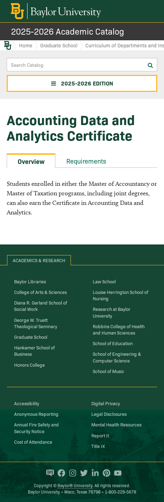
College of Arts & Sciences (40, 292)
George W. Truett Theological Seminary (35, 323)
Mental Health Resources (116, 424)
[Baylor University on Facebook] (59, 473)
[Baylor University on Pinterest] (104, 473)
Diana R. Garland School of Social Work (40, 305)
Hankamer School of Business (34, 350)
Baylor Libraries (30, 281)
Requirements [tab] (86, 160)
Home (25, 45)
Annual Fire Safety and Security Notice (36, 427)
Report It (100, 435)
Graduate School (59, 45)
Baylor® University (74, 485)
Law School (104, 281)
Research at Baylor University (111, 312)
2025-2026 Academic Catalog (67, 31)
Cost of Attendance (33, 441)
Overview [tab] (31, 161)
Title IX (98, 446)
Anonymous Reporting (36, 414)
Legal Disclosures (109, 414)
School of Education (113, 343)
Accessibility (26, 403)
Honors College (29, 364)
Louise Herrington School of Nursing (120, 295)
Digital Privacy (105, 403)
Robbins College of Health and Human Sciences (119, 329)
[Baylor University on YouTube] (116, 473)
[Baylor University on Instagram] (71, 473)
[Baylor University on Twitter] (82, 473)
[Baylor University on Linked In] (93, 473)
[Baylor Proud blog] (48, 473)
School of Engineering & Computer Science (117, 356)
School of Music (108, 371)
